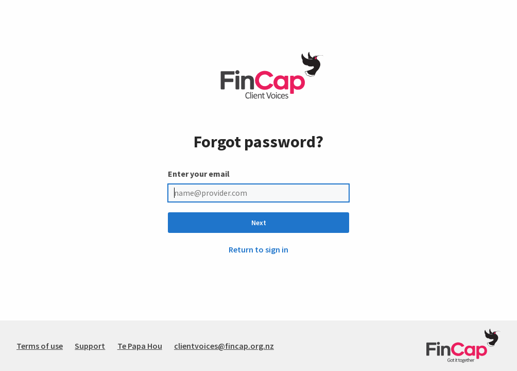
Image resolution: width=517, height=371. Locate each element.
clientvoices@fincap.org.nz (224, 346)
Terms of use (39, 346)
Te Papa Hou (139, 346)
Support (90, 346)
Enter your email (199, 173)
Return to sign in (258, 249)
